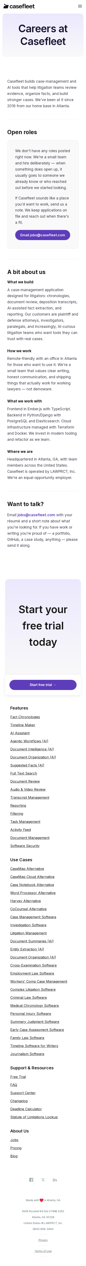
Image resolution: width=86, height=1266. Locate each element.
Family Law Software (27, 1038)
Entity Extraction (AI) (27, 949)
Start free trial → (43, 685)
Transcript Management (29, 797)
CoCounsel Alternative (28, 909)
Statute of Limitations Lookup (34, 1117)
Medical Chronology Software (34, 1005)
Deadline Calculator (26, 1109)
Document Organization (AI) (33, 757)
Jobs (14, 1140)
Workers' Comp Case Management (38, 981)
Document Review (25, 781)
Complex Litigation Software (33, 989)
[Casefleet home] (19, 6)
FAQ (13, 1085)
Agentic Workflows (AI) (29, 741)
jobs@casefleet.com (36, 515)
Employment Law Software (32, 973)
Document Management (29, 838)
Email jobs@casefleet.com (42, 235)
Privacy (43, 1240)
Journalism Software (27, 1054)
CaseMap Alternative (27, 869)
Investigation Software (28, 925)
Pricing (15, 1148)
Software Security (25, 846)
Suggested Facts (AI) (27, 765)
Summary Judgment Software (34, 1022)
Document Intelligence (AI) (32, 749)
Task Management (25, 821)
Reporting (18, 805)
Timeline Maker (22, 725)
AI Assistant (20, 733)
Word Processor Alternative (33, 893)
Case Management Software (33, 917)
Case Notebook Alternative (32, 885)
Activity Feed (20, 830)
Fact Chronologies (25, 717)
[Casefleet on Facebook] (31, 1179)
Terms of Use (43, 1251)
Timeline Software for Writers (34, 1046)
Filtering (16, 813)
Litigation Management (28, 933)
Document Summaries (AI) (32, 941)
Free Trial (18, 1077)
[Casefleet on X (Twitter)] (43, 1179)
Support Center (23, 1093)
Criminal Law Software (28, 997)
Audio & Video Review (28, 789)
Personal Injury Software (30, 1013)
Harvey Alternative (25, 901)
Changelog (19, 1101)
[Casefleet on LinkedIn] (55, 1179)
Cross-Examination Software (33, 965)
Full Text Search (23, 773)
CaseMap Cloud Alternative (32, 877)
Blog (14, 1156)
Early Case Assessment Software (37, 1030)
